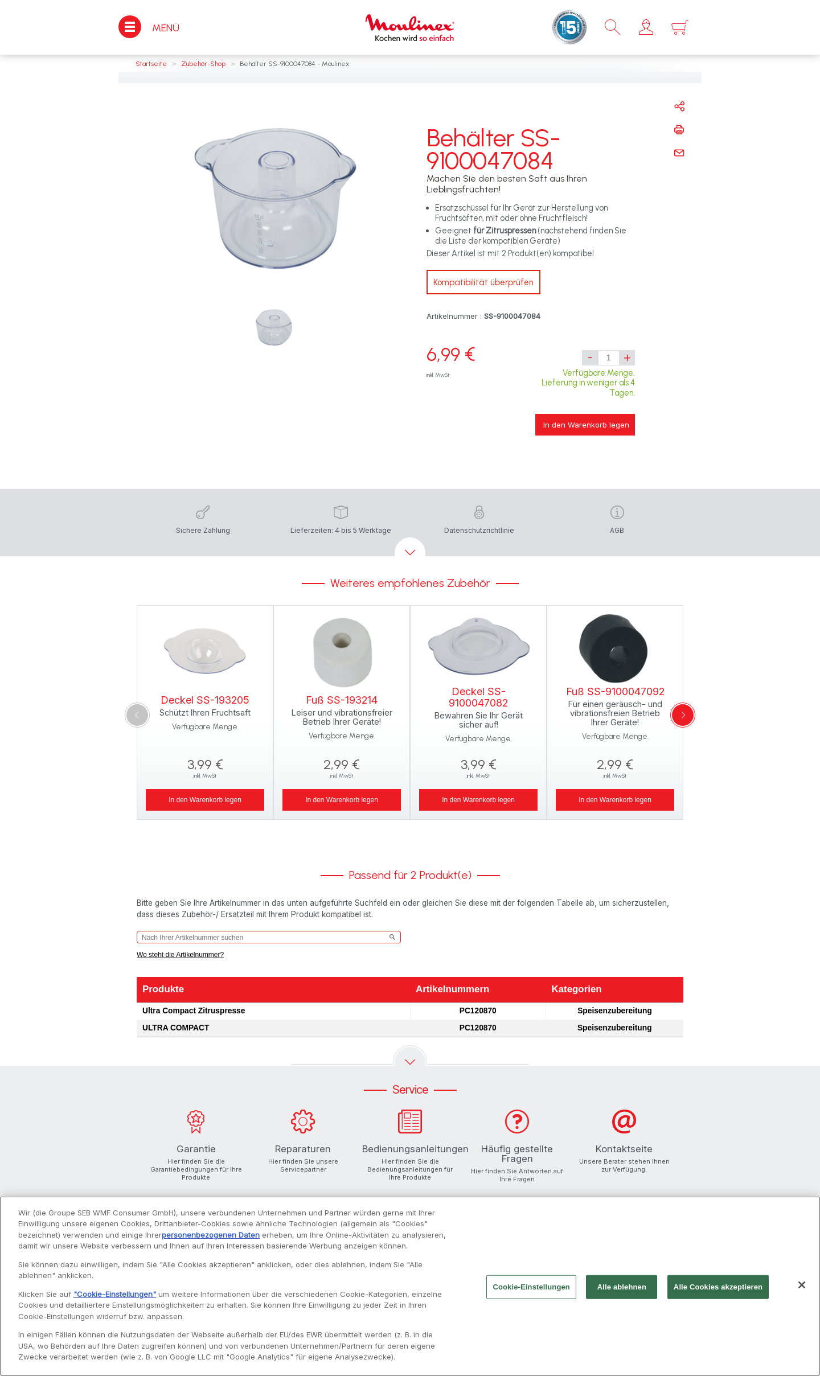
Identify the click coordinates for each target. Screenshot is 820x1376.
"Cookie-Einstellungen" (114, 1294)
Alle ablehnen (621, 1287)
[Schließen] (801, 1285)
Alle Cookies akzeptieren (718, 1287)
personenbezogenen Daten (211, 1235)
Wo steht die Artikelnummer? (180, 955)
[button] (646, 27)
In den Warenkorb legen (586, 424)
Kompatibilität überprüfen (483, 282)
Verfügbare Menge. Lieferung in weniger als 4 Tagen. (588, 383)
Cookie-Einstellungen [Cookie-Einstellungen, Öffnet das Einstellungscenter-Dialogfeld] (531, 1287)
